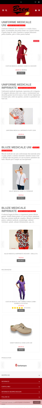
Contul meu (6, 386)
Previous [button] (2, 57)
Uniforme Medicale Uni (16, 24)
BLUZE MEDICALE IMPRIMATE (14, 209)
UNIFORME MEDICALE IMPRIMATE (16, 86)
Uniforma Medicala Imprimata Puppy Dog (21, 130)
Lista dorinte (35, 2)
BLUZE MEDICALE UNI (16, 147)
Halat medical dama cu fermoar (21, 191)
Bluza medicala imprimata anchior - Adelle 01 (21, 253)
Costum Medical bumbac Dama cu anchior (21, 66)
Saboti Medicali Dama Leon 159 (21, 343)
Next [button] (39, 57)
